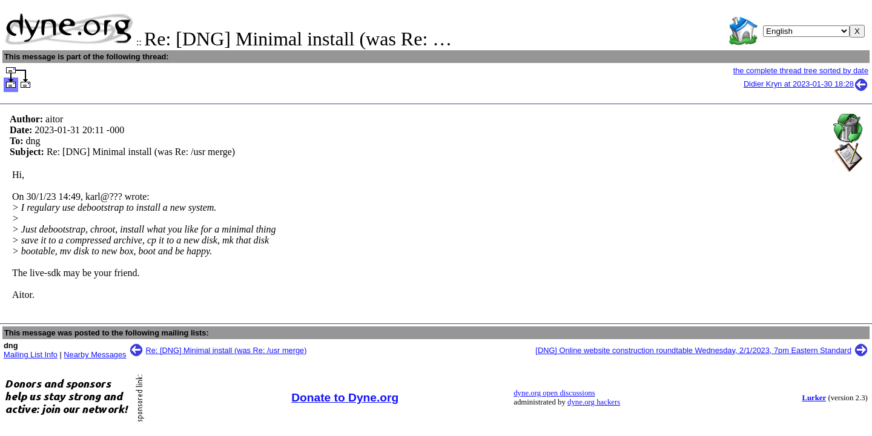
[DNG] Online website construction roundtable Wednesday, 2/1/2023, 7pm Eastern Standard (693, 350)
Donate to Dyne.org (344, 397)
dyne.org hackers (593, 402)
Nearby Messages (95, 354)
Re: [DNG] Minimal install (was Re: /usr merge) (226, 350)
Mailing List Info (31, 354)
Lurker (814, 398)
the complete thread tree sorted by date (800, 70)
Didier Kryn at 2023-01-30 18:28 (806, 83)
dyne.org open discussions (554, 393)
